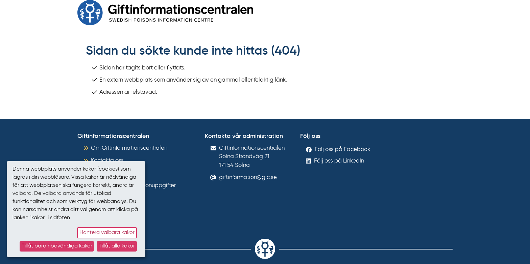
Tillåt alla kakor (117, 246)
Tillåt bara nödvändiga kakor (57, 246)
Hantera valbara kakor (107, 232)
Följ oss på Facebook (342, 149)
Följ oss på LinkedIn (339, 161)
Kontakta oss (107, 161)
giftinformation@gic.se (248, 177)
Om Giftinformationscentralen (129, 148)
